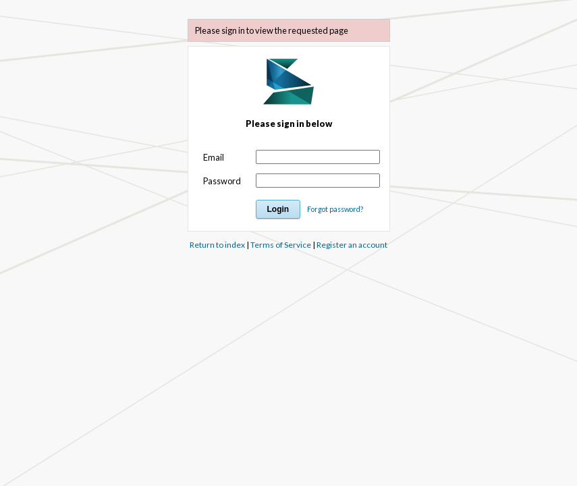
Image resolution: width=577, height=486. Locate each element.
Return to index (217, 245)
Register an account (352, 245)
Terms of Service (280, 245)
